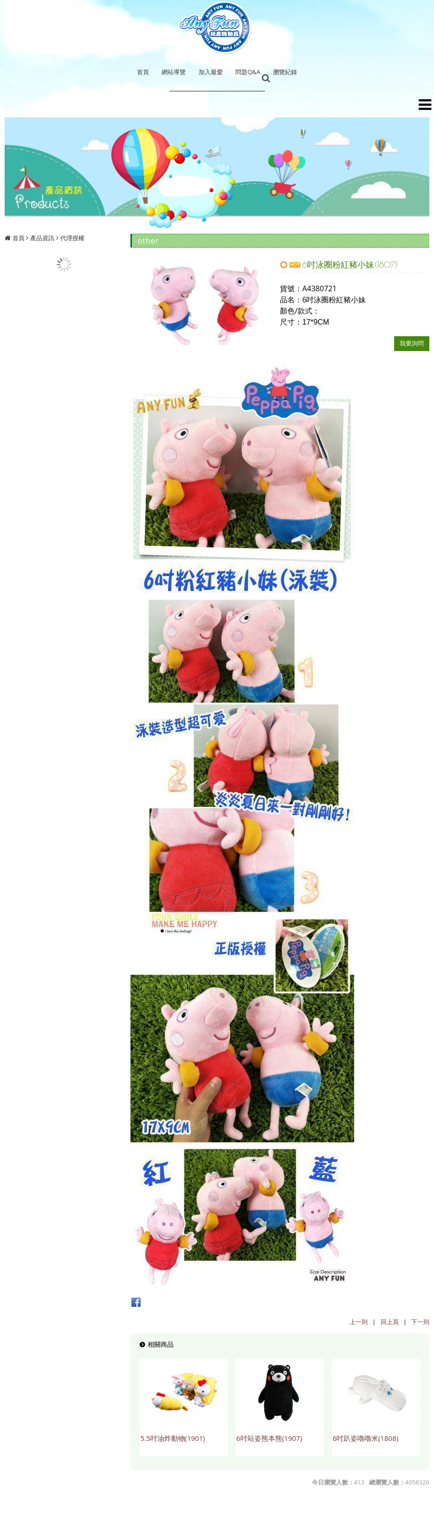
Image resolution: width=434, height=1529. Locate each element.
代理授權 (72, 238)
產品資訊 (42, 238)
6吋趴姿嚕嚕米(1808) (365, 1438)
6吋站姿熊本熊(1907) (269, 1438)
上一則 (359, 1322)
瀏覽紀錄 (285, 72)
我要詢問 (412, 343)
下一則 (420, 1322)
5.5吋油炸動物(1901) (172, 1438)
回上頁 (390, 1322)
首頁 (19, 238)
